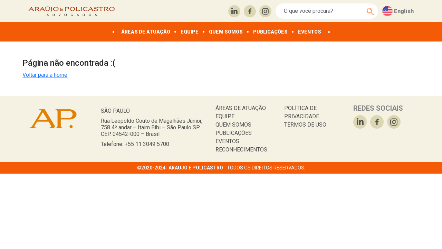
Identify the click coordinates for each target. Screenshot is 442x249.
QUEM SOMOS (226, 32)
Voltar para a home (44, 75)
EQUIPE (190, 32)
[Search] (323, 11)
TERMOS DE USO (305, 124)
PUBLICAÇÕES (270, 32)
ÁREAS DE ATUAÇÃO (145, 32)
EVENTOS (309, 32)
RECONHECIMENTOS (241, 149)
